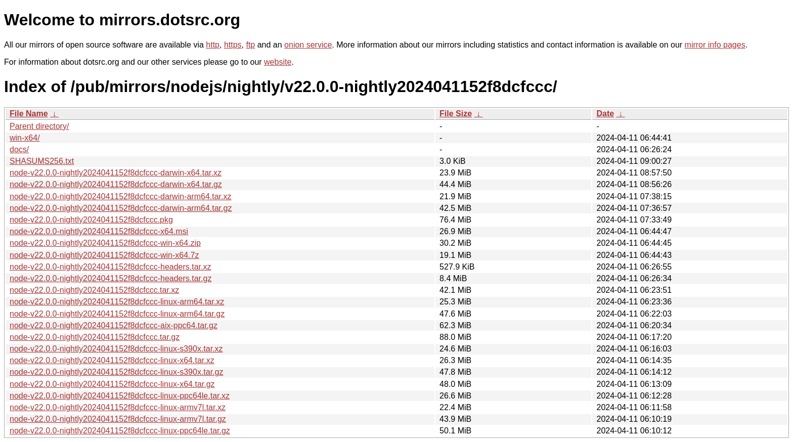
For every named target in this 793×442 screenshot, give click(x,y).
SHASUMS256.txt (42, 161)
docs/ (19, 149)
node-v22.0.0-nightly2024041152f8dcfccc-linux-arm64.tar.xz (117, 301)
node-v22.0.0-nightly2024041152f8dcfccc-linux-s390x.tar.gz (117, 372)
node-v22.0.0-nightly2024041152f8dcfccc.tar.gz (95, 337)
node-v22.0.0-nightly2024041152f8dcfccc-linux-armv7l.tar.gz (118, 419)
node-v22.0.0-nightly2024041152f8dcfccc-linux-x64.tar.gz (112, 384)
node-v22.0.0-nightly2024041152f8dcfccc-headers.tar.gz (110, 278)
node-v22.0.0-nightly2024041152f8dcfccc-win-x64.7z (104, 255)
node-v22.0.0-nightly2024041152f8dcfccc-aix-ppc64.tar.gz (113, 325)
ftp (250, 44)
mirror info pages (715, 44)
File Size (455, 113)
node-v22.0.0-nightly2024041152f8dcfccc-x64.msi (99, 231)
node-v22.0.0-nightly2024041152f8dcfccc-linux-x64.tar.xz (112, 360)
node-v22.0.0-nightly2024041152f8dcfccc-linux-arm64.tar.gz (117, 314)
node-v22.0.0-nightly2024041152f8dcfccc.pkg (91, 219)
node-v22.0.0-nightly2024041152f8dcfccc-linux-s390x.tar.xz (116, 348)
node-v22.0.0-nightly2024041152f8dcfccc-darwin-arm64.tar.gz (121, 208)
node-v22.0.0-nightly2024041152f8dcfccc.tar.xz (94, 290)
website (277, 62)
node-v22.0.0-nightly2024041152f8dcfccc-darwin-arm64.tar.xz (120, 196)
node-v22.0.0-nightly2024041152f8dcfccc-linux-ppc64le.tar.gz (120, 430)
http (212, 44)
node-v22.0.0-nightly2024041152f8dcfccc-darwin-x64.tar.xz (116, 172)
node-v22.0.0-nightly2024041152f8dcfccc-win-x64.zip (105, 243)
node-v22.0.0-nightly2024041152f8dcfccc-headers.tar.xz (110, 266)
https (233, 44)
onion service (308, 44)
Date (605, 113)
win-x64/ (25, 138)
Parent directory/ (39, 126)
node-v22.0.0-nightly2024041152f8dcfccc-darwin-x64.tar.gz (116, 184)
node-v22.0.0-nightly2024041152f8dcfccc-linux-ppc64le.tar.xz (120, 395)
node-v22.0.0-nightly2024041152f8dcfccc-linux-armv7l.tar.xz (118, 407)
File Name (29, 113)
